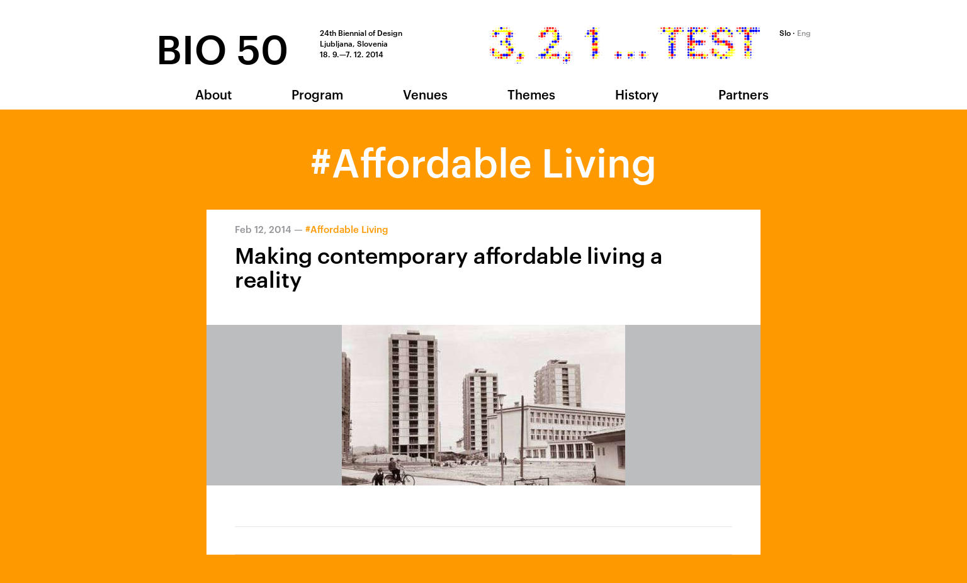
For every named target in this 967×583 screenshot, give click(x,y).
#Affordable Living (346, 228)
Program (317, 94)
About (213, 94)
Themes (531, 94)
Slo (785, 32)
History (637, 94)
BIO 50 (222, 46)
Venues (425, 94)
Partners (743, 94)
